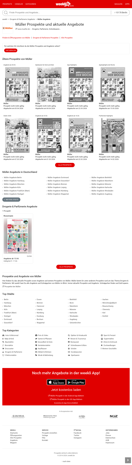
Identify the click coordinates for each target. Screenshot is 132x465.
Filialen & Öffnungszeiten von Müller (16, 38)
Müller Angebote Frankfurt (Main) (16, 191)
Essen (38, 299)
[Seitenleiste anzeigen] (128, 460)
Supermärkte (107, 339)
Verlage (45, 435)
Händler (19, 4)
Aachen (104, 299)
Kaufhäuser (41, 349)
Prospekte (7, 4)
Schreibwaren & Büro (77, 345)
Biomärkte (7, 345)
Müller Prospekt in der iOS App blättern (66, 399)
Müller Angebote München (13, 184)
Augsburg (72, 319)
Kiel (103, 313)
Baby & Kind (8, 339)
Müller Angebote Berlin (12, 177)
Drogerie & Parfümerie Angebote (22, 19)
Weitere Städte (11, 199)
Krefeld (104, 316)
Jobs (107, 433)
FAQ (43, 438)
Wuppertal (40, 323)
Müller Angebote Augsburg (101, 194)
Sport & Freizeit (108, 335)
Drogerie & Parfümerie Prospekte (45, 38)
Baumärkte (7, 342)
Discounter (7, 349)
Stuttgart (6, 316)
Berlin (72, 6)
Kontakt (45, 440)
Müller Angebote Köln (11, 187)
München (6, 306)
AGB (107, 440)
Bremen (39, 303)
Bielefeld (72, 299)
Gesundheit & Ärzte (44, 342)
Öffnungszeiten (16, 435)
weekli (4, 19)
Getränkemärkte (42, 345)
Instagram (78, 438)
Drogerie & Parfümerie (12, 352)
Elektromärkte (9, 355)
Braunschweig (107, 306)
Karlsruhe (72, 313)
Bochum (39, 319)
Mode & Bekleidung (44, 355)
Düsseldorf (7, 323)
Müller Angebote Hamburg (13, 181)
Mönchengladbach (109, 303)
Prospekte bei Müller (11, 287)
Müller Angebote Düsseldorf (58, 181)
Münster (72, 309)
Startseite (14, 433)
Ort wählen (11, 50)
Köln (4, 309)
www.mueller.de (22, 29)
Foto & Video (41, 335)
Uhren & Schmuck (109, 342)
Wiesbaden (73, 316)
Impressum (110, 443)
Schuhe (72, 349)
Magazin (118, 4)
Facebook (77, 433)
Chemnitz (105, 309)
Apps (127, 4)
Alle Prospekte (67, 38)
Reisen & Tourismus (77, 339)
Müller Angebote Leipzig (56, 187)
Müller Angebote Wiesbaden (101, 191)
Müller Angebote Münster (100, 184)
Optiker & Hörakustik (77, 335)
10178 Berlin (121, 12)
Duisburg (39, 316)
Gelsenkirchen (74, 323)
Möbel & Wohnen (43, 352)
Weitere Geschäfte (109, 349)
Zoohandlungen (108, 345)
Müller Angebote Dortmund (57, 177)
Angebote (14, 440)
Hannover (39, 306)
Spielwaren (73, 355)
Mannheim (73, 306)
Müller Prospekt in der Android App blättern (66, 396)
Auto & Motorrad (10, 335)
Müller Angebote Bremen (56, 184)
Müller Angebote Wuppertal (57, 194)
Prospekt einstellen (49, 433)
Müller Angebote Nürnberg (57, 191)
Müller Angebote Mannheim (101, 181)
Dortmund (7, 319)
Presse (108, 435)
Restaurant (73, 342)
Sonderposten (75, 352)
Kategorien (31, 4)
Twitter (76, 435)
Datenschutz (110, 438)
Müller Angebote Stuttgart (13, 194)
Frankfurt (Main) (9, 313)
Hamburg (6, 303)
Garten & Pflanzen (43, 339)
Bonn (71, 303)
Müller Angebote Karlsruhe (101, 187)
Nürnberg (39, 313)
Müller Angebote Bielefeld (101, 177)
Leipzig (38, 309)
